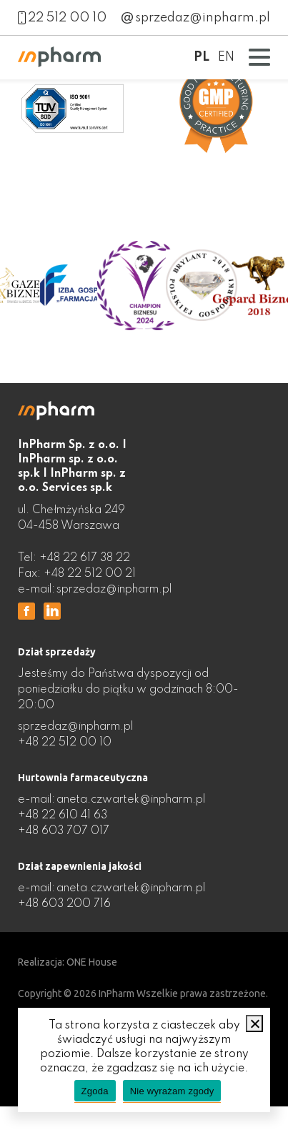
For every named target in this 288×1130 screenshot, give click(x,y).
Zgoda (95, 1091)
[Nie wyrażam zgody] (254, 1023)
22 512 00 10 (62, 17)
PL (201, 57)
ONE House (91, 962)
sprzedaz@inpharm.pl (196, 17)
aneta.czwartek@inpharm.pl (130, 800)
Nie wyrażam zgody (172, 1091)
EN (226, 57)
